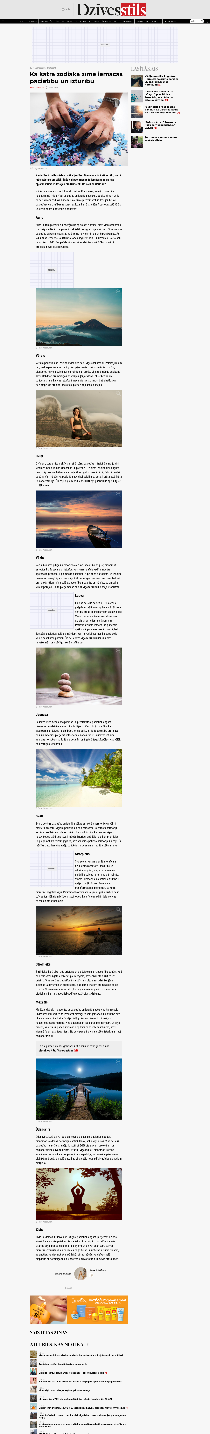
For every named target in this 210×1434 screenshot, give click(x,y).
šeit (76, 1050)
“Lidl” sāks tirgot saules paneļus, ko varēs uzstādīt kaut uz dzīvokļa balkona (161, 110)
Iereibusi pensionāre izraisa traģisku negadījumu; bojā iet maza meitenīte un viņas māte (82, 1425)
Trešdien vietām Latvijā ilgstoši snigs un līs (63, 1364)
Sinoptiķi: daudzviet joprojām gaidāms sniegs (64, 1390)
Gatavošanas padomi (105, 21)
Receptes (156, 21)
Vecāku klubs (126, 21)
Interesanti (170, 21)
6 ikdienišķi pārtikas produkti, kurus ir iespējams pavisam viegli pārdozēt (80, 1381)
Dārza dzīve (142, 21)
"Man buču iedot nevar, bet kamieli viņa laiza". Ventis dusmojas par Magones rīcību (82, 1416)
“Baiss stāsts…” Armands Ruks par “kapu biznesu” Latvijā (160, 125)
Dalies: (68, 1288)
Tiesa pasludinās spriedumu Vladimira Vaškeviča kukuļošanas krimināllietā (81, 1355)
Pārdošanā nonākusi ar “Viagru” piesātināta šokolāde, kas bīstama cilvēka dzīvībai (159, 95)
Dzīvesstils (40, 67)
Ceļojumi (67, 21)
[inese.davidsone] (91, 1275)
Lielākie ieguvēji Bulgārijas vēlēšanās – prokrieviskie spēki (71, 1373)
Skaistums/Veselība (49, 21)
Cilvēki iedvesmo (83, 21)
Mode (23, 21)
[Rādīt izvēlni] (3, 21)
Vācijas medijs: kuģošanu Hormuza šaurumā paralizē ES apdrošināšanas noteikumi (161, 80)
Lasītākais (144, 69)
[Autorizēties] (207, 21)
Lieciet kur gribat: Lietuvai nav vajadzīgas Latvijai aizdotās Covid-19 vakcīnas (82, 1408)
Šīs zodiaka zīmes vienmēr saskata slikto (161, 139)
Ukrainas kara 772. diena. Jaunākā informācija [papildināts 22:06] (75, 1399)
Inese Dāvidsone (37, 87)
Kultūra (33, 21)
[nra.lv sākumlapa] (66, 9)
